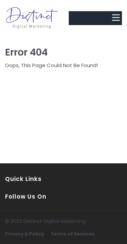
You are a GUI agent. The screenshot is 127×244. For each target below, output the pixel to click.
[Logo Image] (32, 18)
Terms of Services (73, 233)
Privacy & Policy (24, 233)
